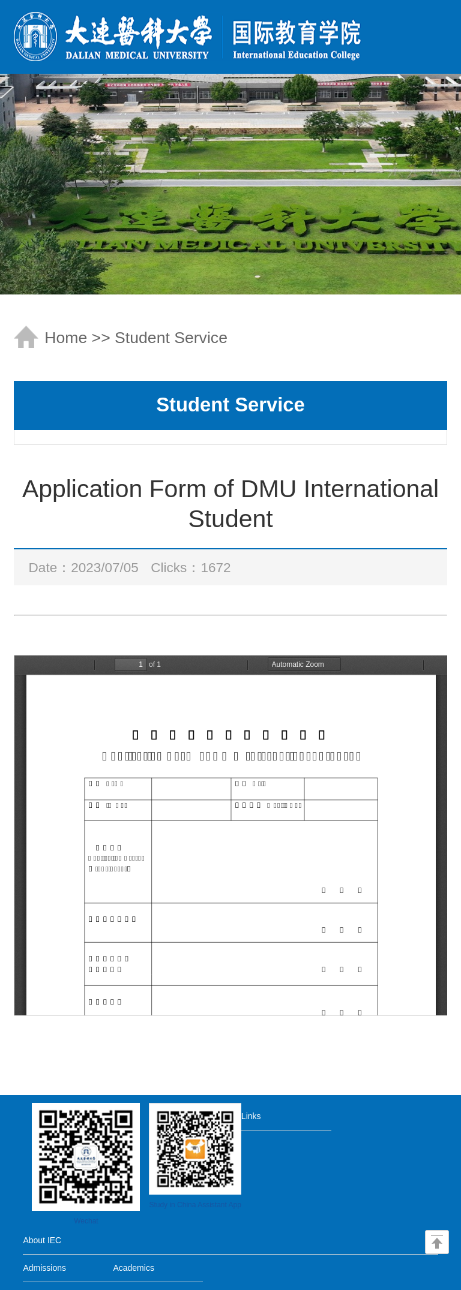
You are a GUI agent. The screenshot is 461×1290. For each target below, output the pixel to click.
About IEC (42, 1240)
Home (65, 338)
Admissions (44, 1268)
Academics (133, 1268)
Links (251, 1116)
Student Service (171, 338)
